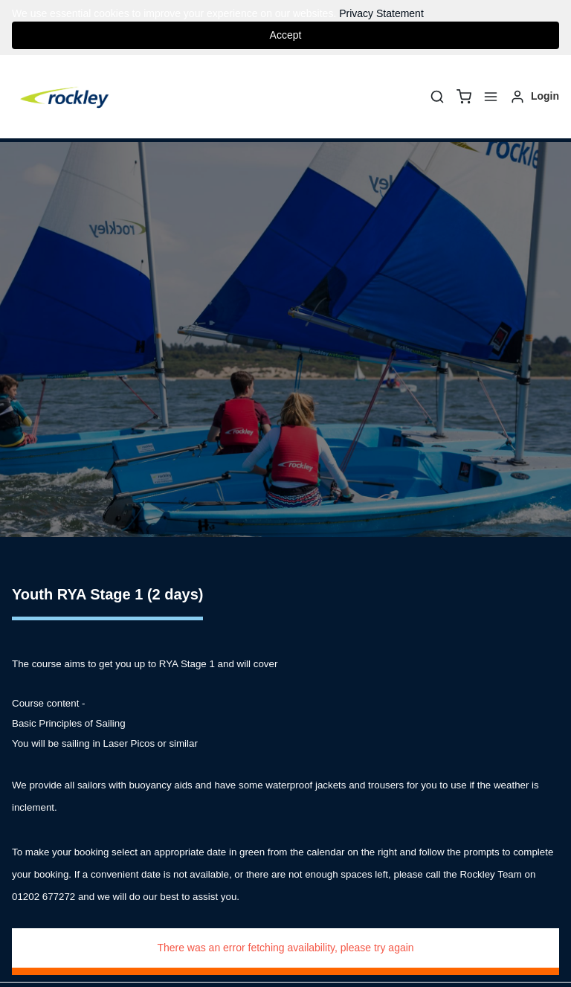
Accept (286, 35)
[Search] (437, 96)
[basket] (464, 96)
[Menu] (490, 96)
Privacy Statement (381, 13)
